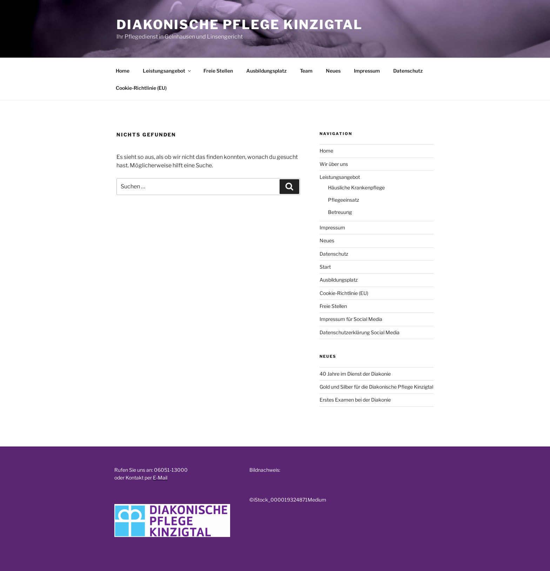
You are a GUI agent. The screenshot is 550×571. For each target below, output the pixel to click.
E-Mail (160, 478)
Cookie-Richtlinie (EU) (141, 88)
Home (122, 71)
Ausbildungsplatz (266, 71)
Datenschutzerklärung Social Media (360, 332)
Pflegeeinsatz (343, 200)
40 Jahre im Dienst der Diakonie (355, 374)
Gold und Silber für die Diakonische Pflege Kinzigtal (376, 387)
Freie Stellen (218, 71)
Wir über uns (334, 164)
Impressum (367, 71)
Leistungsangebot (167, 71)
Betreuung (340, 212)
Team (306, 71)
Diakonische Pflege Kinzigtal (239, 24)
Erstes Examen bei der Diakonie (355, 400)
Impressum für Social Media (351, 319)
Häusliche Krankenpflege (356, 187)
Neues (333, 71)
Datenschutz (408, 71)
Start (325, 267)
